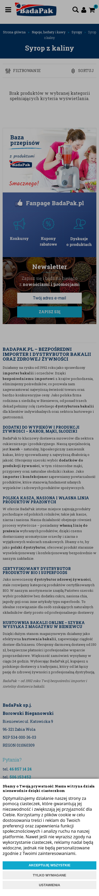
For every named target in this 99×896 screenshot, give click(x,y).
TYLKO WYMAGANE (49, 875)
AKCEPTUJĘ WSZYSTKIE (49, 865)
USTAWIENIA (49, 885)
